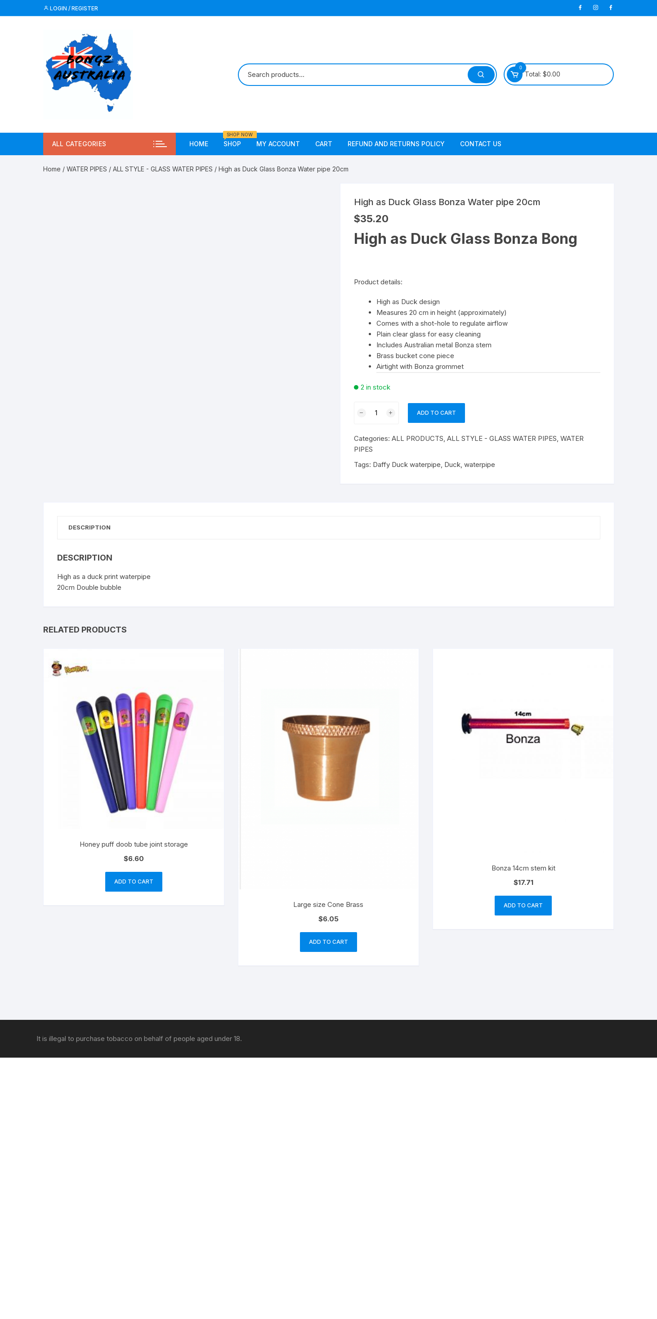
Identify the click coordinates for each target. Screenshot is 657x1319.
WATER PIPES (87, 169)
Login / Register (70, 8)
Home (198, 144)
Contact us (480, 144)
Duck (452, 464)
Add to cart (436, 412)
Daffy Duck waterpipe (407, 464)
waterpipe (479, 464)
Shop (235, 140)
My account (278, 144)
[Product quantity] (376, 413)
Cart (323, 144)
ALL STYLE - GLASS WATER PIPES (163, 169)
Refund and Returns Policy (396, 144)
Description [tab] (92, 528)
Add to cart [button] (133, 882)
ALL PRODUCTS (417, 438)
